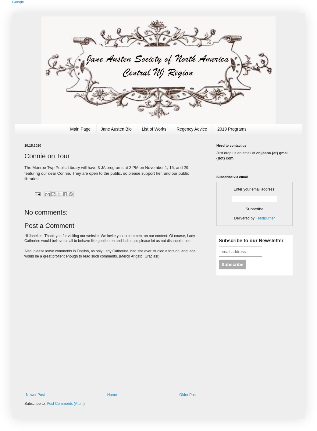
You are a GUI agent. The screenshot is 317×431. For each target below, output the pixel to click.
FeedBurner (265, 218)
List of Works (154, 129)
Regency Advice (191, 129)
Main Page (80, 129)
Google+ (19, 2)
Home (112, 395)
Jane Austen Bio (116, 129)
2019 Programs (232, 129)
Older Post (188, 395)
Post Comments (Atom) (66, 403)
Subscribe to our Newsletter (251, 240)
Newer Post (35, 395)
